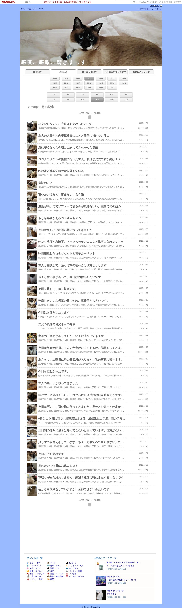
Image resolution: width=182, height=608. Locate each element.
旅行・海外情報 (55, 576)
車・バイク (72, 568)
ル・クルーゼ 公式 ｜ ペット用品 (120, 566)
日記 (29, 9)
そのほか (71, 574)
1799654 (154, 6)
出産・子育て (34, 563)
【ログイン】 (156, 9)
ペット (30, 2)
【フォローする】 (143, 9)
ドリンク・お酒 (35, 579)
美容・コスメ (34, 568)
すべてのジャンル (75, 576)
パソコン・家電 (74, 571)
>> (148, 2)
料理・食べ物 (34, 576)
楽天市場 (177, 2)
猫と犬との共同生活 (115, 591)
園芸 (50, 579)
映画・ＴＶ (53, 568)
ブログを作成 (167, 2)
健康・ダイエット (35, 571)
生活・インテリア (35, 574)
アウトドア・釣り (75, 566)
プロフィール (38, 9)
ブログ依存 (111, 594)
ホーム (23, 9)
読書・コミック (55, 574)
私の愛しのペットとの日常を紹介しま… (123, 562)
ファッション (34, 566)
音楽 (50, 571)
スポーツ (71, 563)
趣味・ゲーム (54, 566)
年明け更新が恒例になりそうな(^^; (121, 580)
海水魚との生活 (113, 576)
